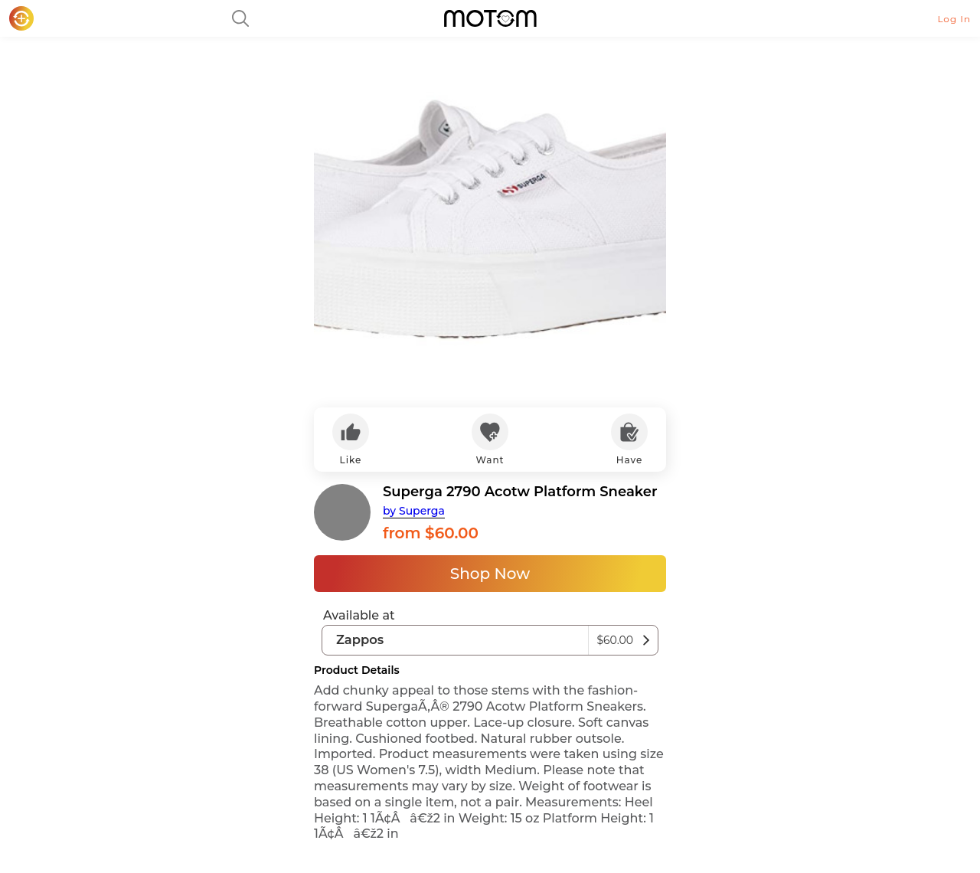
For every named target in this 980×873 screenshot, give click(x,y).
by (414, 511)
